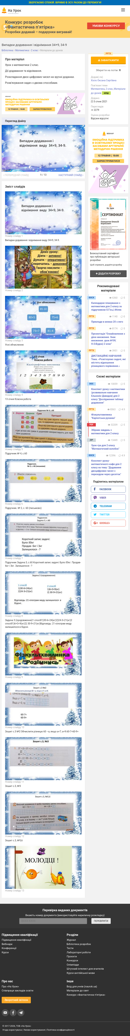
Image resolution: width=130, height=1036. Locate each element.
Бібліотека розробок (79, 944)
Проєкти (72, 956)
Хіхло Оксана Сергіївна (103, 80)
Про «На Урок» (10, 986)
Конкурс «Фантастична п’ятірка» (86, 994)
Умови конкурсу (106, 26)
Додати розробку (108, 273)
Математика (98, 88)
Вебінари (7, 944)
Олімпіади (73, 964)
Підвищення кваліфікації (16, 939)
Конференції (9, 948)
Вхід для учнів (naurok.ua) (82, 986)
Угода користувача (12, 1030)
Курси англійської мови (81, 973)
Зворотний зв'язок (16, 1000)
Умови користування (34, 1030)
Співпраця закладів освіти (17, 990)
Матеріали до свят (78, 990)
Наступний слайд (71, 175)
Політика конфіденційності (60, 1030)
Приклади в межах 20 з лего (107, 321)
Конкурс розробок (30, 24)
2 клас (109, 88)
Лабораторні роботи (79, 952)
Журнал (71, 939)
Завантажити (108, 60)
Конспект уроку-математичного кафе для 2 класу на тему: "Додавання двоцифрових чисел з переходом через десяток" (106, 467)
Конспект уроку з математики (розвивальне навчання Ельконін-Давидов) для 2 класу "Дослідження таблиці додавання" (108, 396)
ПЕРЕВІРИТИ (101, 921)
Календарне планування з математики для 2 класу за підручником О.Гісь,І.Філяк (106, 306)
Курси (5, 952)
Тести (70, 948)
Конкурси (72, 960)
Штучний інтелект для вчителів (85, 968)
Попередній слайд (16, 175)
